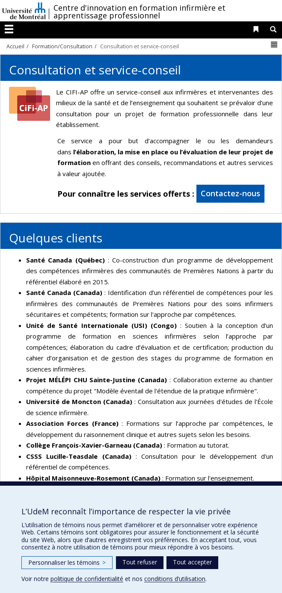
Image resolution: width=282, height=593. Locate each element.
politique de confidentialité (86, 579)
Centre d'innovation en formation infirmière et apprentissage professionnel (139, 11)
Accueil (15, 46)
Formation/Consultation (62, 46)
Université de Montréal (24, 10)
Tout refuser (139, 562)
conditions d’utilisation (174, 579)
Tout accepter (192, 562)
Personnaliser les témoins (67, 562)
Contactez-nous (230, 193)
